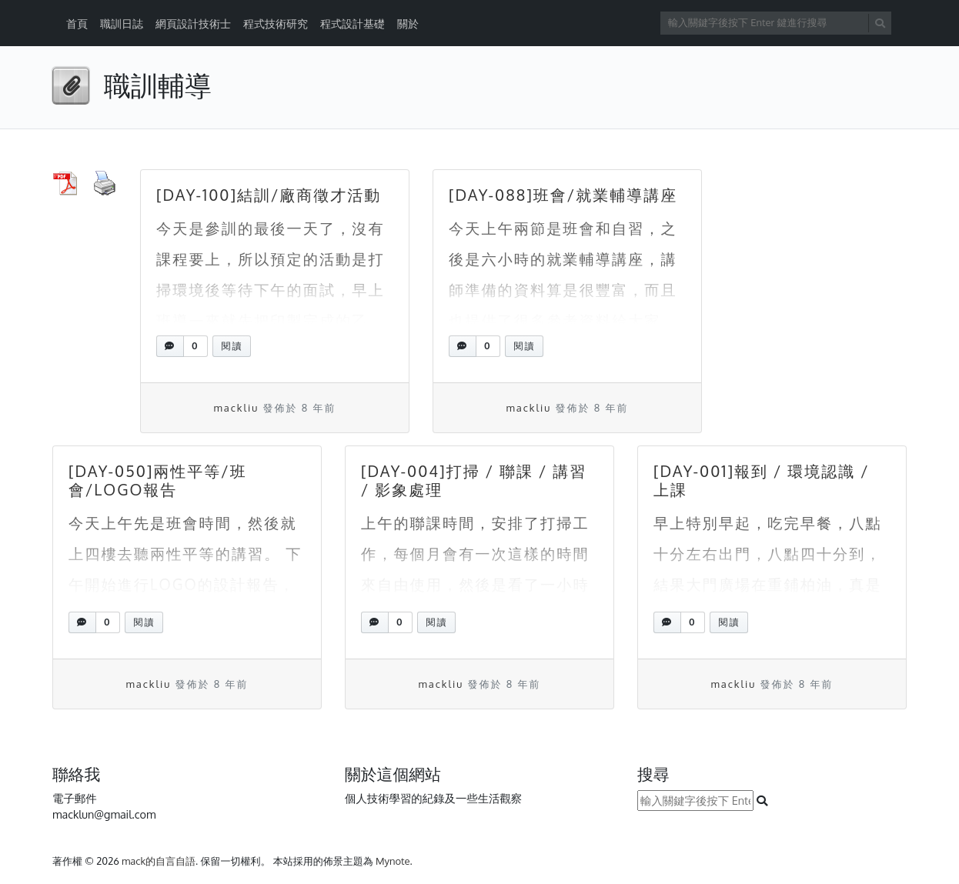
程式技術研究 (275, 23)
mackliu (236, 408)
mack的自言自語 (158, 861)
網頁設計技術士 (193, 23)
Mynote (393, 861)
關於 (408, 23)
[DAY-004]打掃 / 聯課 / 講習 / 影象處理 (473, 480)
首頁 (77, 23)
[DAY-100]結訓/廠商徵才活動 (268, 195)
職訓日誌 (121, 23)
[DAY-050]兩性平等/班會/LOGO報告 (157, 480)
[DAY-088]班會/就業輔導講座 (563, 195)
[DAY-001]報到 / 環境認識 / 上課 (761, 480)
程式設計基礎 (352, 23)
